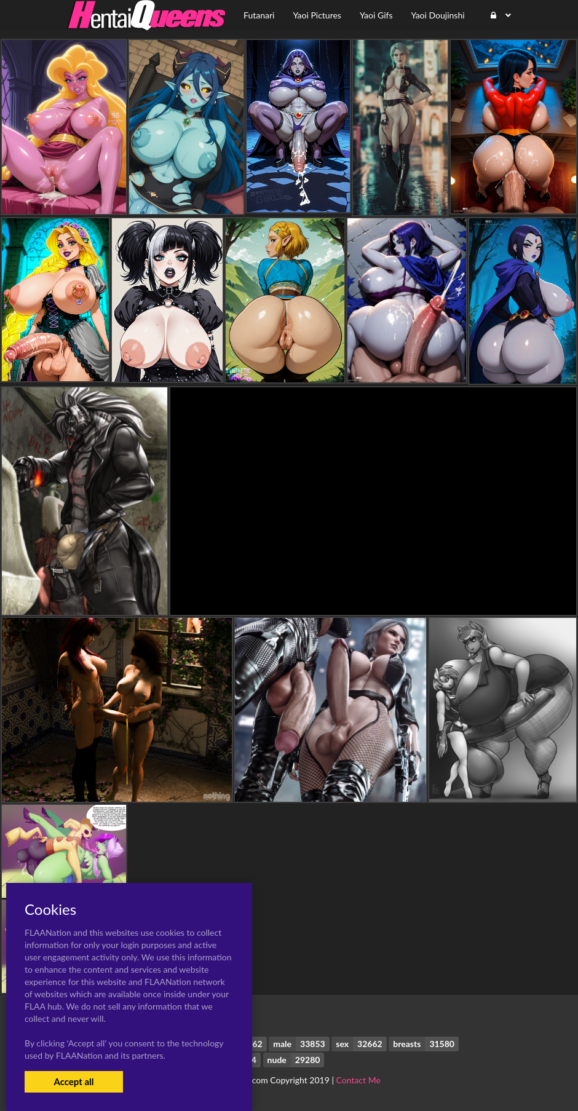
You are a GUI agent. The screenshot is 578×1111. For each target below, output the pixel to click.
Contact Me (358, 1080)
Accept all (73, 1081)
